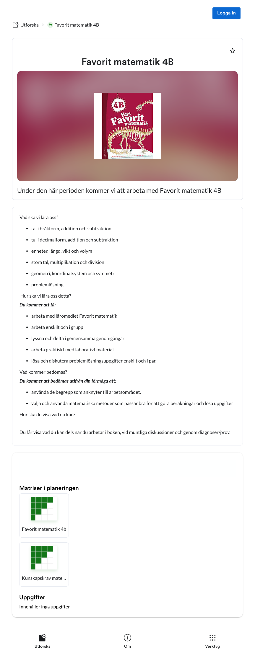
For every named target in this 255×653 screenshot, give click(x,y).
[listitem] (42, 642)
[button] (44, 515)
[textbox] (127, 326)
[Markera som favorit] (232, 50)
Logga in (226, 13)
